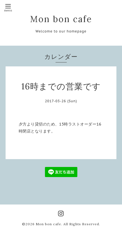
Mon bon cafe (61, 19)
